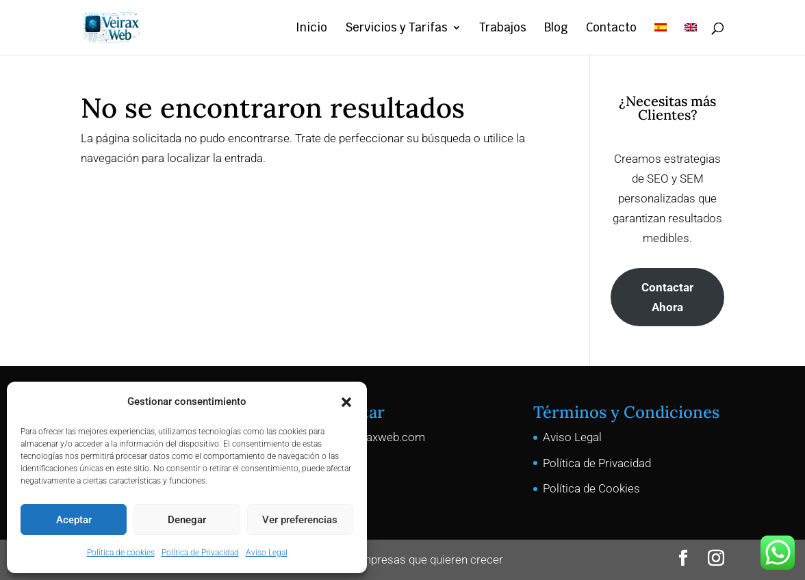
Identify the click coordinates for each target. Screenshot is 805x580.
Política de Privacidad (200, 552)
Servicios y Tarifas (396, 29)
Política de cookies (121, 552)
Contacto (611, 29)
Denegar (187, 520)
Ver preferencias (299, 520)
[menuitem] (660, 39)
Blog (556, 29)
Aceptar (74, 520)
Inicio (311, 29)
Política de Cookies (591, 488)
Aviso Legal (267, 552)
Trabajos (502, 29)
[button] (346, 402)
